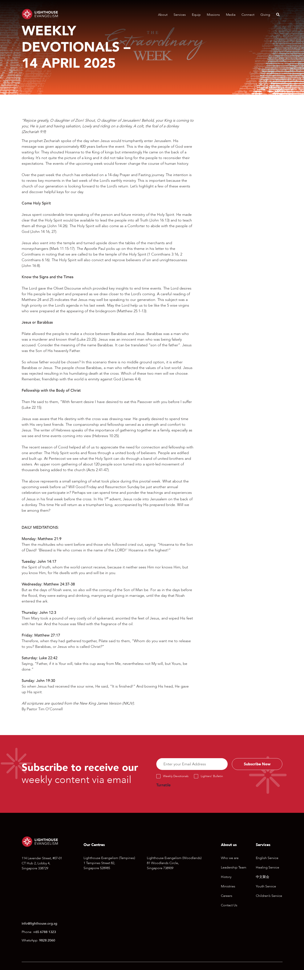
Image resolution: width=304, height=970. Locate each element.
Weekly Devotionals (176, 777)
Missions (213, 14)
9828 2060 (47, 940)
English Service (267, 858)
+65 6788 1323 (44, 932)
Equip (196, 14)
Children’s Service (269, 896)
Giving (265, 14)
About (162, 14)
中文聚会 (262, 877)
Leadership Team (233, 868)
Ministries (228, 886)
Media (230, 14)
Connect (248, 14)
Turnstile (163, 785)
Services (180, 14)
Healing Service (267, 868)
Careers (226, 896)
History (226, 877)
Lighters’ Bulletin (212, 777)
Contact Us (229, 905)
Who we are (230, 858)
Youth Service (266, 886)
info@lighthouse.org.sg (39, 924)
